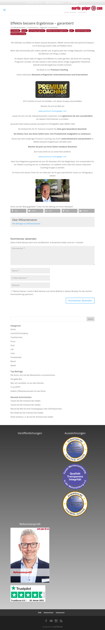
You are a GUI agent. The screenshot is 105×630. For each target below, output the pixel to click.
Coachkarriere (16, 337)
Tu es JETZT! (15, 387)
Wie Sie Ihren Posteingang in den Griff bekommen (41, 409)
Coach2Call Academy (19, 333)
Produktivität (53, 28)
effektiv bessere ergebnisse (57, 31)
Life (12, 349)
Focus (12, 341)
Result (13, 361)
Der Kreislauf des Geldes (30, 401)
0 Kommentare (32, 28)
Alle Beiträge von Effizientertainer (26, 223)
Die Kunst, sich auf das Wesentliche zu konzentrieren (32, 375)
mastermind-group (83, 31)
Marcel (13, 409)
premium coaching (18, 34)
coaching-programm (36, 31)
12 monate (15, 31)
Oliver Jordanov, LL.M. (19, 417)
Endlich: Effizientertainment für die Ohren (28, 391)
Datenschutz (48, 612)
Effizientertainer (19, 28)
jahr (71, 31)
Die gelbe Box (16, 379)
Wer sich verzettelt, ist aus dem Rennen (27, 383)
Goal (12, 345)
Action (13, 329)
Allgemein (43, 28)
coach (24, 31)
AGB (39, 612)
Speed (13, 365)
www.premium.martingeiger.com (52, 111)
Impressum (60, 612)
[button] (18, 211)
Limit (12, 353)
